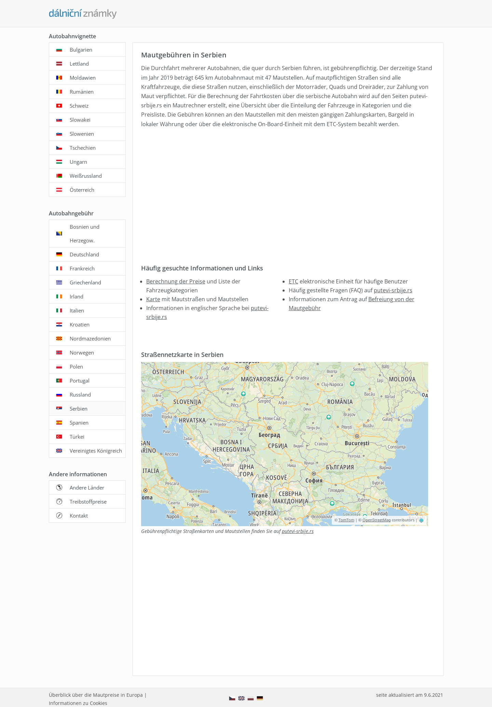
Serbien (78, 408)
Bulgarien (81, 49)
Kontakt (79, 515)
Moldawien (83, 77)
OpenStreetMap (377, 519)
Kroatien (80, 324)
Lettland (79, 63)
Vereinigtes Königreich (96, 450)
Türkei (77, 436)
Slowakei (80, 119)
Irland (76, 296)
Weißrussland (86, 175)
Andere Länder (87, 487)
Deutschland (84, 254)
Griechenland (85, 282)
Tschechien (83, 147)
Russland (80, 394)
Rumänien (82, 91)
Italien (77, 310)
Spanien (79, 422)
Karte (153, 299)
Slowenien (82, 133)
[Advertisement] (286, 191)
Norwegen (82, 352)
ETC (293, 281)
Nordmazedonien (90, 338)
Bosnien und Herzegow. (84, 233)
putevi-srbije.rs (393, 290)
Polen (76, 366)
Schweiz (79, 105)
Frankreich (82, 268)
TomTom (346, 519)
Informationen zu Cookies (78, 703)
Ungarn (78, 161)
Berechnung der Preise (175, 281)
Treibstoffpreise (88, 501)
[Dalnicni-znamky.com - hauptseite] (83, 14)
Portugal (80, 380)
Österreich (82, 189)
